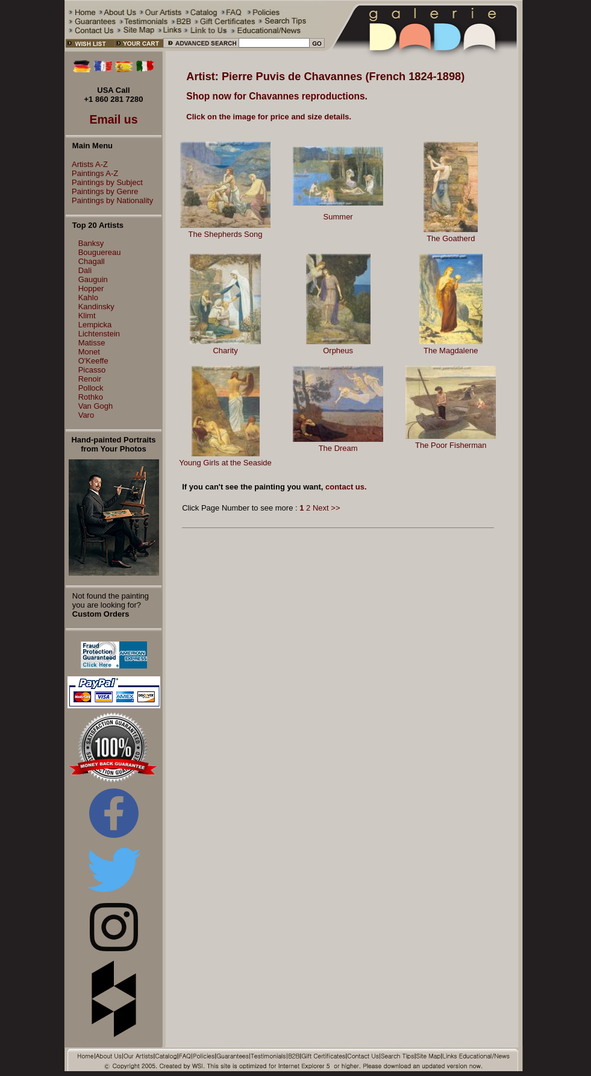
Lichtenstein (99, 333)
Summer (338, 216)
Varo (86, 415)
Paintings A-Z (92, 173)
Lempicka (95, 324)
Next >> (326, 507)
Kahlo (88, 297)
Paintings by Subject (104, 182)
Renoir (89, 378)
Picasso (92, 369)
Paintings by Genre (102, 191)
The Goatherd (451, 238)
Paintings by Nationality (109, 200)
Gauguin (93, 279)
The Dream (338, 448)
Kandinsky (96, 306)
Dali (85, 270)
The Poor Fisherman (451, 445)
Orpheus (338, 350)
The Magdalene (451, 350)
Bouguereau (99, 252)
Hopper (91, 288)
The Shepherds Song (226, 234)
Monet (89, 351)
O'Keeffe (93, 360)
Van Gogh (95, 406)
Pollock (91, 387)
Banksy (91, 243)
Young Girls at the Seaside (225, 462)
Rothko (90, 396)
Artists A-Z (87, 164)
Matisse (91, 342)
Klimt (87, 315)
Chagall (91, 261)
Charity (225, 350)
